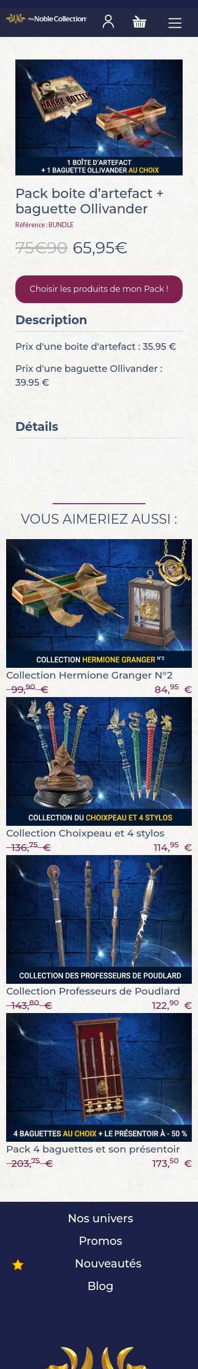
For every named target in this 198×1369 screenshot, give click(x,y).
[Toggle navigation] (175, 22)
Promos (99, 1240)
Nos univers (99, 1218)
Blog (99, 1286)
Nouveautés (106, 1263)
